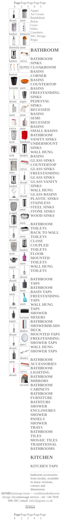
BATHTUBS (40, 402)
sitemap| (17, 493)
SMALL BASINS (44, 131)
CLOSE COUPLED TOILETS (39, 245)
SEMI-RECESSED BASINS (40, 122)
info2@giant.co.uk (41, 500)
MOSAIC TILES (43, 440)
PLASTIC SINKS (44, 199)
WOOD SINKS (42, 216)
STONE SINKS (42, 211)
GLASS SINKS (42, 160)
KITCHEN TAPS (44, 466)
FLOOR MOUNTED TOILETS (40, 258)
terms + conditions (35, 493)
